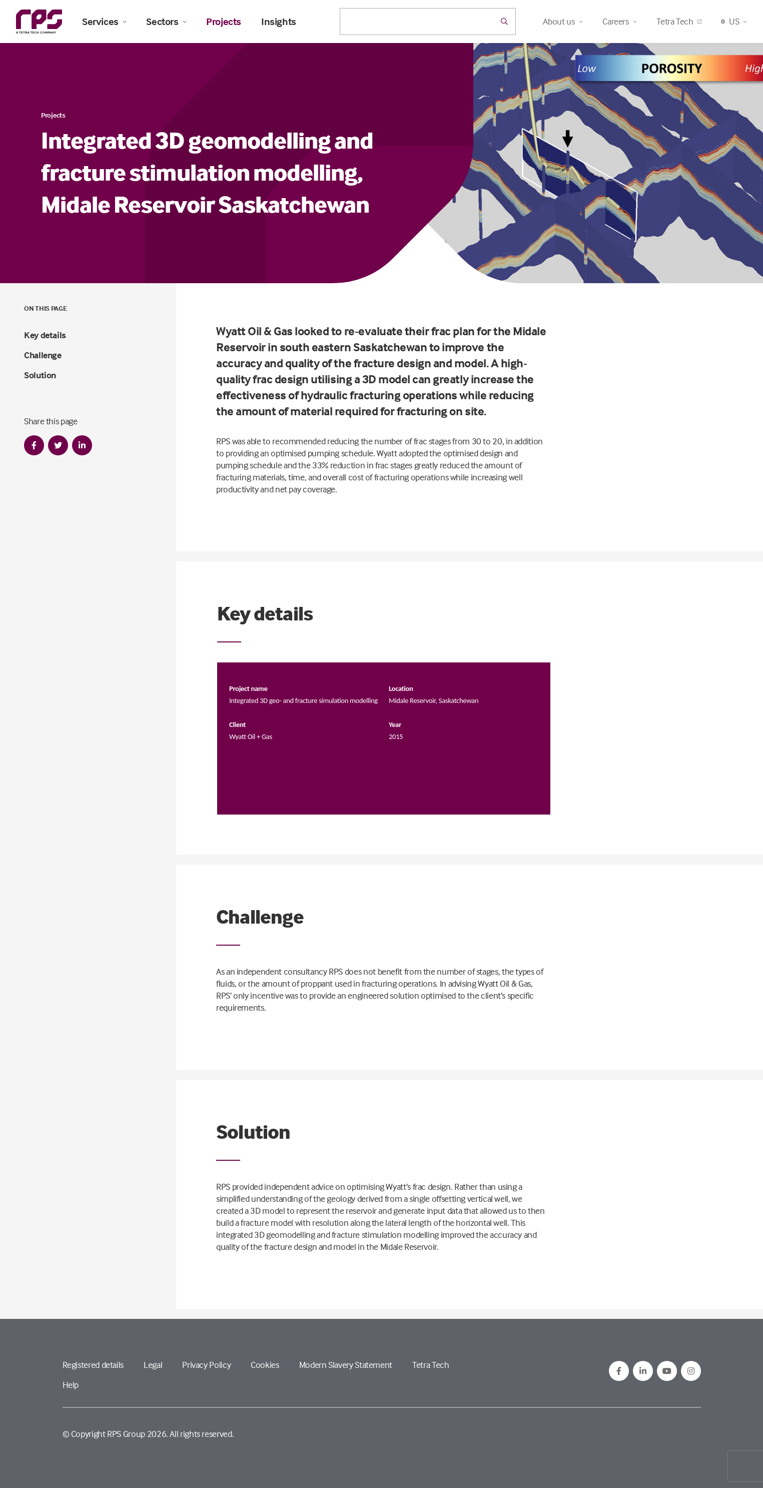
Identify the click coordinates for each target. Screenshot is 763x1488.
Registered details (93, 1364)
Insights (278, 22)
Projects (223, 22)
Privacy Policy (206, 1364)
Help (71, 1384)
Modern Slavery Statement (345, 1364)
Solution (40, 375)
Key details (45, 335)
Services (104, 22)
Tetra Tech (678, 21)
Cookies (265, 1364)
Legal (153, 1364)
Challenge (43, 355)
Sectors (166, 22)
